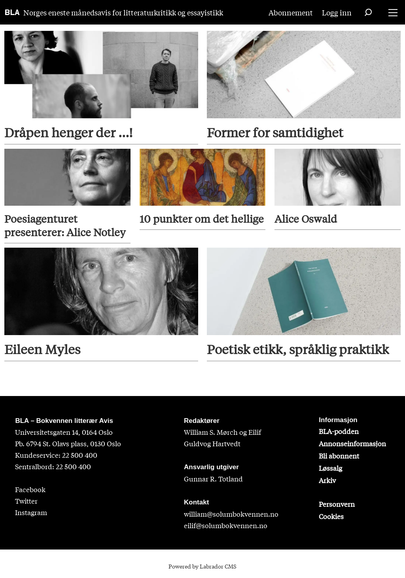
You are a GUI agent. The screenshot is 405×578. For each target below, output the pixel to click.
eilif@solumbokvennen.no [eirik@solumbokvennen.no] (225, 525)
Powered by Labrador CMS (202, 566)
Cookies (331, 516)
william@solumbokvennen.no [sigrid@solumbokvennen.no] (231, 514)
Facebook (30, 489)
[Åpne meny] (393, 12)
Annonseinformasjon (352, 443)
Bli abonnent (339, 456)
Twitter (26, 501)
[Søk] (368, 12)
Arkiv (327, 480)
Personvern (337, 504)
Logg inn (337, 12)
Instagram (31, 512)
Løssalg (330, 468)
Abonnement (291, 12)
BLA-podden (339, 431)
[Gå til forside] (12, 12)
